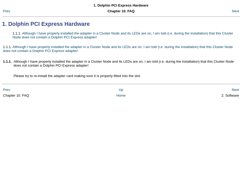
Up (121, 90)
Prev (6, 11)
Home (121, 95)
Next (235, 11)
